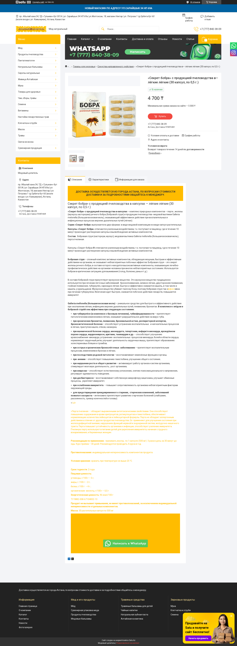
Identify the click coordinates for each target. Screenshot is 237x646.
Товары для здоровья (84, 66)
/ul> (125, 457)
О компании (104, 39)
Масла (21, 129)
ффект (171, 289)
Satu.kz (132, 640)
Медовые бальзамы (81, 619)
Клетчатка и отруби (181, 610)
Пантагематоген (26, 60)
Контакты (121, 39)
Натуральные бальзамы (30, 67)
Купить (162, 116)
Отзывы (163, 39)
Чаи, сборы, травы (27, 98)
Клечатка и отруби (27, 123)
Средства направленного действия (115, 66)
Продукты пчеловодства (30, 54)
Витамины (23, 110)
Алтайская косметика (132, 619)
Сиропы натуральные (29, 73)
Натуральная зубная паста (134, 614)
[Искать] (103, 29)
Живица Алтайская (28, 79)
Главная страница (28, 606)
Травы (21, 135)
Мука (20, 85)
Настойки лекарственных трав (33, 117)
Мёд (73, 606)
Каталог (85, 39)
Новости (177, 39)
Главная (71, 39)
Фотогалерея (25, 627)
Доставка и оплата (142, 39)
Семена (22, 104)
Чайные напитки (129, 610)
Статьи (190, 39)
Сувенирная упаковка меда (85, 610)
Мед (20, 48)
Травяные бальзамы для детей (137, 606)
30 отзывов (195, 2)
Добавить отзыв (210, 18)
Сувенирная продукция (30, 148)
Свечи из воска (25, 142)
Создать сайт (38, 2)
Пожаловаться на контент (127, 643)
